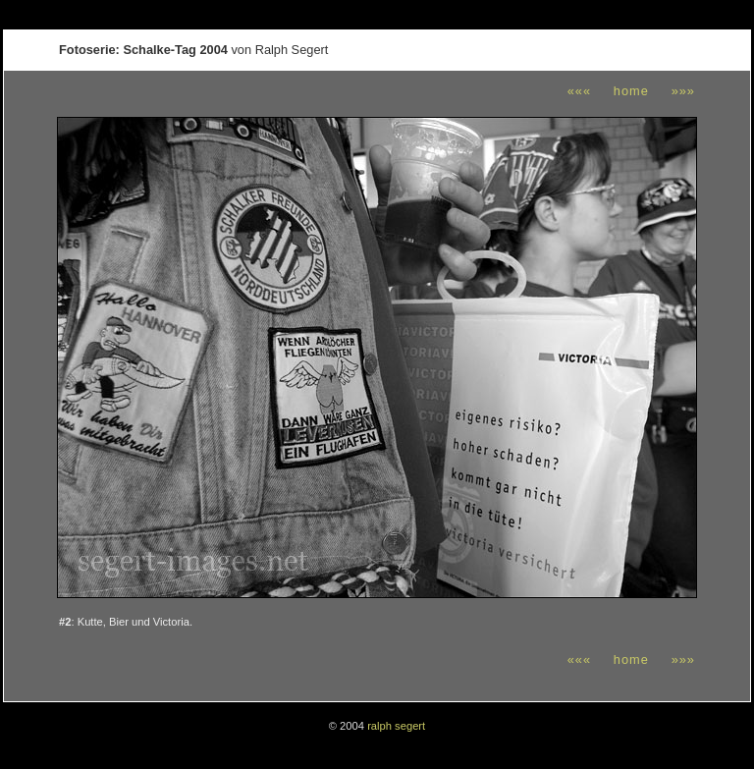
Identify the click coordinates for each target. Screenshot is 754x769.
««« (579, 90)
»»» (683, 90)
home (631, 90)
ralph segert (396, 726)
